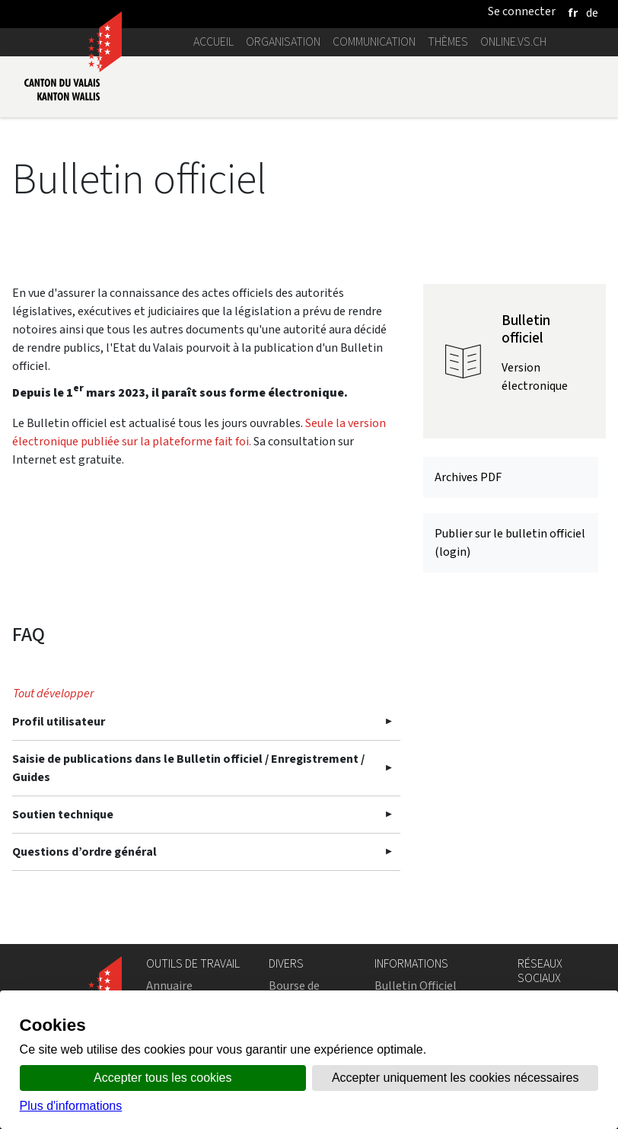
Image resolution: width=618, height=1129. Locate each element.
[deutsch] (592, 13)
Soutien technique (62, 814)
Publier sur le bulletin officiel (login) (510, 542)
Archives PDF (468, 477)
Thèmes (448, 41)
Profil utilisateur (58, 721)
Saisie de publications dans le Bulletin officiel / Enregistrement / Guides (188, 768)
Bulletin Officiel (415, 985)
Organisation (283, 41)
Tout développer (53, 693)
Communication (374, 41)
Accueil (213, 41)
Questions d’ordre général (84, 852)
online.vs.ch (513, 41)
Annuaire (169, 985)
